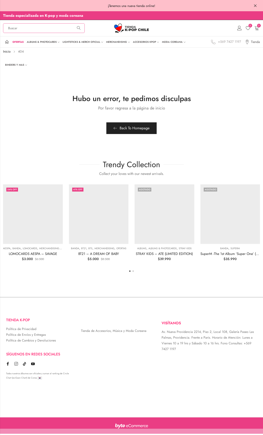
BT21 (83, 249)
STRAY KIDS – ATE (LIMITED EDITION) (164, 254)
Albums (141, 249)
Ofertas (121, 249)
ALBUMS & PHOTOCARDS (162, 249)
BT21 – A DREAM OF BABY (98, 254)
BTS (90, 249)
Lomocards (30, 249)
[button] (129, 272)
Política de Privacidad (21, 330)
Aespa (6, 249)
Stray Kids (185, 249)
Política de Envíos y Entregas (26, 336)
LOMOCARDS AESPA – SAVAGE (33, 254)
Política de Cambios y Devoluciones (31, 341)
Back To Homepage (131, 129)
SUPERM (235, 249)
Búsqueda (79, 29)
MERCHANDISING (49, 249)
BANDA (16, 249)
